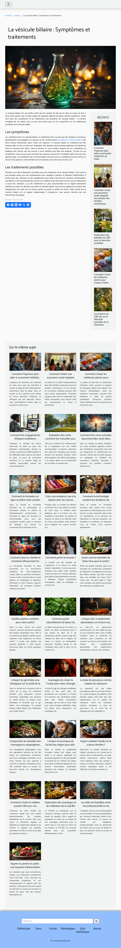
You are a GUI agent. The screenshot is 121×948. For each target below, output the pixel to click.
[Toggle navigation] (8, 4)
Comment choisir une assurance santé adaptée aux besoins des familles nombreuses (102, 197)
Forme (53, 928)
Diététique (23, 928)
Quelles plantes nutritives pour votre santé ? (25, 620)
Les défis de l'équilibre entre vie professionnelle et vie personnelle (96, 805)
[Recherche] (57, 921)
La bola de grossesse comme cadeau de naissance (95, 682)
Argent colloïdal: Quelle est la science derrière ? (95, 743)
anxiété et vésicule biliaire (71, 140)
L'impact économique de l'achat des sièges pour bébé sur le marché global (60, 744)
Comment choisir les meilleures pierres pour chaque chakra (102, 278)
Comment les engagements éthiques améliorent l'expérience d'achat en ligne (25, 438)
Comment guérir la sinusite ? (60, 557)
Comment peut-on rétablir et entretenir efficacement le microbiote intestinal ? (25, 561)
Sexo (38, 928)
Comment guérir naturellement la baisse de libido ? (60, 622)
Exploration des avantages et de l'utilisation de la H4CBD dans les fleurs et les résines (60, 805)
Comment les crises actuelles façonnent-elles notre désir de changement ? (95, 438)
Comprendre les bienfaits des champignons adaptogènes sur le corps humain (25, 744)
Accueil (8, 15)
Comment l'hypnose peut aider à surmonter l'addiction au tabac (102, 153)
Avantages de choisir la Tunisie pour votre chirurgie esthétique (60, 683)
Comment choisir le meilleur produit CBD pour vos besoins (25, 805)
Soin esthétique (82, 930)
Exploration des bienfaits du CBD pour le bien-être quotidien (102, 239)
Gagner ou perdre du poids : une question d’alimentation (25, 865)
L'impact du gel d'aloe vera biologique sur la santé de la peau (25, 683)
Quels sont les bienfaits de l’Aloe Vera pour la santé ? (96, 559)
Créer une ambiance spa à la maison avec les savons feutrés (60, 499)
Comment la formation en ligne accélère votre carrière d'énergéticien (25, 499)
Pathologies (68, 928)
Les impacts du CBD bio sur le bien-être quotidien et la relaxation (101, 319)
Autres (17, 15)
